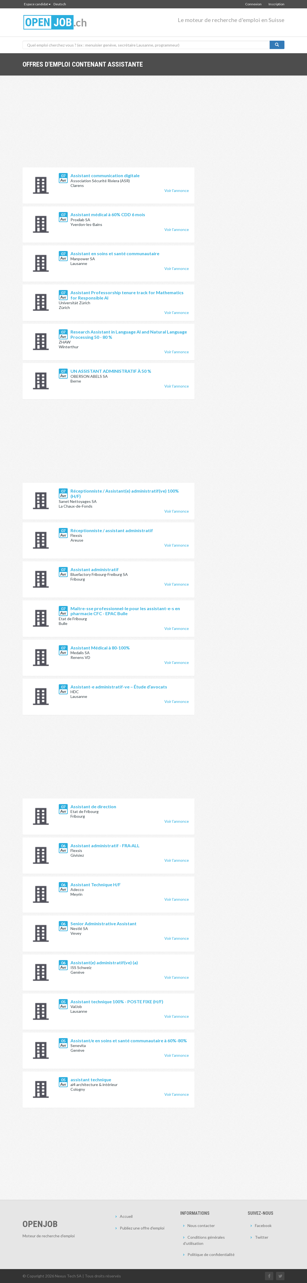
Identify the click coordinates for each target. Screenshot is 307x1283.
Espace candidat (37, 4)
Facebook (263, 1225)
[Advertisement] (108, 126)
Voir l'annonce (176, 190)
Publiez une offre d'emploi (142, 1228)
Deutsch (59, 4)
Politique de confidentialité (211, 1254)
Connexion (253, 4)
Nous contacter (201, 1225)
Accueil (126, 1216)
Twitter (261, 1237)
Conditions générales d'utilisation (204, 1240)
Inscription (276, 4)
